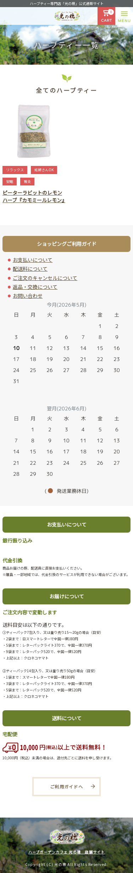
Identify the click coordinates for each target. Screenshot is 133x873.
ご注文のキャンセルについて (45, 277)
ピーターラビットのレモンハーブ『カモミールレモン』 (34, 196)
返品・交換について (35, 286)
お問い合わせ (28, 295)
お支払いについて (32, 259)
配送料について (30, 268)
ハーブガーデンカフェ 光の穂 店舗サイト (66, 852)
